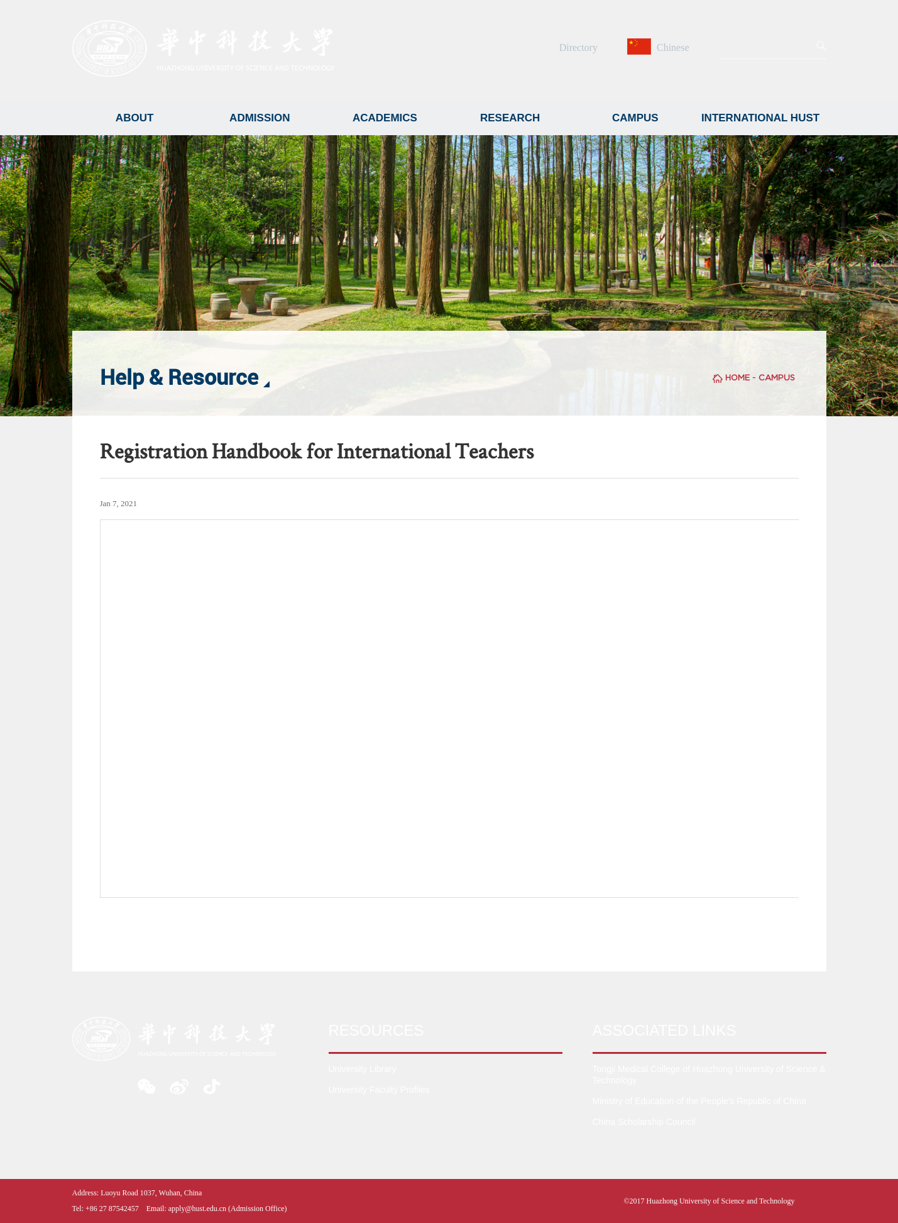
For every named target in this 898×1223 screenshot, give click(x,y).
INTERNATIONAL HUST (760, 118)
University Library (363, 1069)
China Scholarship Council (644, 1122)
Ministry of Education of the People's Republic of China (699, 1101)
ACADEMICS (385, 118)
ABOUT (134, 118)
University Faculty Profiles (379, 1090)
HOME (737, 377)
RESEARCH (510, 118)
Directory (578, 47)
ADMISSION (259, 118)
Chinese (659, 47)
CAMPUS (635, 118)
